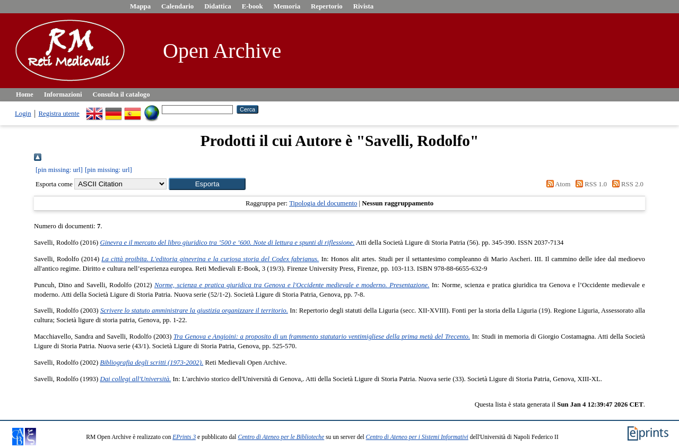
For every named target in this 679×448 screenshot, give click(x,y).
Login (23, 113)
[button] (207, 184)
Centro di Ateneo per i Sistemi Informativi (417, 437)
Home (24, 94)
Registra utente (59, 113)
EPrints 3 (184, 437)
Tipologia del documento (323, 203)
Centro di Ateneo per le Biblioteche (281, 437)
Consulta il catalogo (121, 94)
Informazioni (63, 94)
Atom (556, 184)
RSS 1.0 (589, 184)
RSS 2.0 (625, 184)
